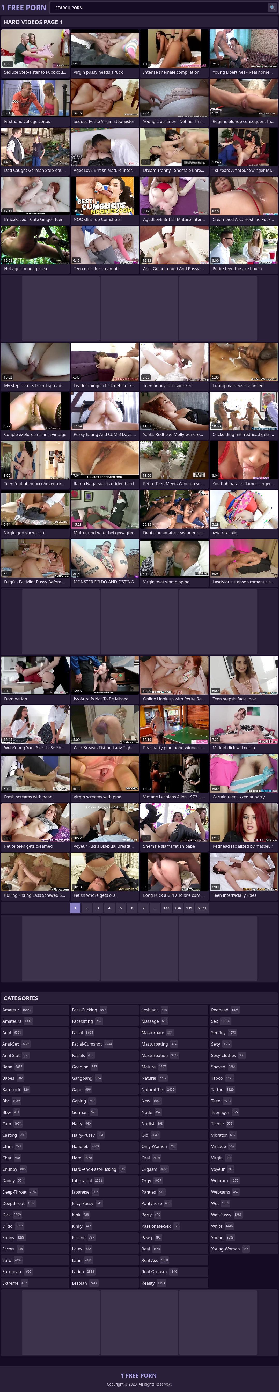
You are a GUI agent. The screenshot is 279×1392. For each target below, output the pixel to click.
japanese (85, 1192)
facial (83, 1032)
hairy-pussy (88, 1135)
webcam (225, 1180)
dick (12, 1215)
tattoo (223, 1089)
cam (12, 1124)
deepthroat (19, 1203)
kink (81, 1215)
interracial (88, 1180)
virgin (221, 1158)
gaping (84, 1101)
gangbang (87, 1078)
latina (84, 1272)
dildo (13, 1226)
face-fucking (89, 1010)
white (222, 1226)
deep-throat (20, 1192)
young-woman (230, 1249)
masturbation (160, 1055)
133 (166, 907)
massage (155, 1021)
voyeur (222, 1169)
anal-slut (16, 1055)
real (151, 1249)
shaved (224, 1067)
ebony (14, 1237)
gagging (85, 1067)
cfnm (12, 1146)
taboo (222, 1078)
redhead (225, 1010)
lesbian (85, 1283)
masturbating (160, 1044)
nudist (153, 1124)
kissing (84, 1237)
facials (83, 1055)
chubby (14, 1169)
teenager (225, 1112)
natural (155, 1078)
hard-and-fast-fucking (99, 1169)
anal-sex (16, 1044)
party (151, 1215)
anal (12, 1032)
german (85, 1112)
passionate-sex (161, 1226)
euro (12, 1260)
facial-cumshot (92, 1044)
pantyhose (157, 1203)
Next (202, 907)
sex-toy (224, 1032)
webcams (225, 1192)
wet (220, 1203)
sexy (221, 1044)
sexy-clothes (228, 1055)
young (223, 1237)
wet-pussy (227, 1215)
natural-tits (159, 1089)
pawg (152, 1237)
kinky (82, 1226)
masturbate (158, 1032)
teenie (222, 1124)
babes (13, 1078)
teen (221, 1101)
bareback (16, 1089)
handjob (86, 1146)
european (17, 1272)
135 (189, 907)
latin (82, 1260)
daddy (13, 1180)
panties (154, 1192)
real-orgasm (160, 1272)
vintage (223, 1146)
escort (13, 1249)
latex (82, 1249)
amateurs (17, 1021)
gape (82, 1089)
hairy (82, 1124)
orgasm (155, 1169)
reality (154, 1283)
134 (178, 907)
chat (11, 1158)
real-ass (155, 1260)
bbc (11, 1101)
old (151, 1135)
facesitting (87, 1021)
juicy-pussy (87, 1203)
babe (13, 1067)
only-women (159, 1146)
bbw (11, 1112)
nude (152, 1112)
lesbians (155, 1010)
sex (221, 1021)
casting (14, 1135)
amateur (17, 1010)
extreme (15, 1283)
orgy (152, 1180)
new (152, 1101)
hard (82, 1158)
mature (154, 1067)
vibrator (224, 1135)
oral (151, 1158)
